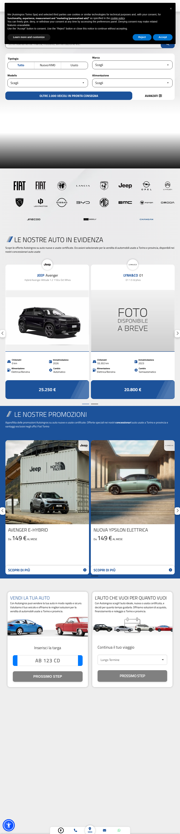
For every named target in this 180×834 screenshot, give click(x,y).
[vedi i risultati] (68, 96)
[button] (9, 825)
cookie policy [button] (118, 18)
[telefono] (75, 830)
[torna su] (60, 830)
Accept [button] (163, 37)
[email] (104, 830)
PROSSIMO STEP (47, 676)
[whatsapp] (119, 830)
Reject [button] (142, 37)
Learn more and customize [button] (29, 37)
